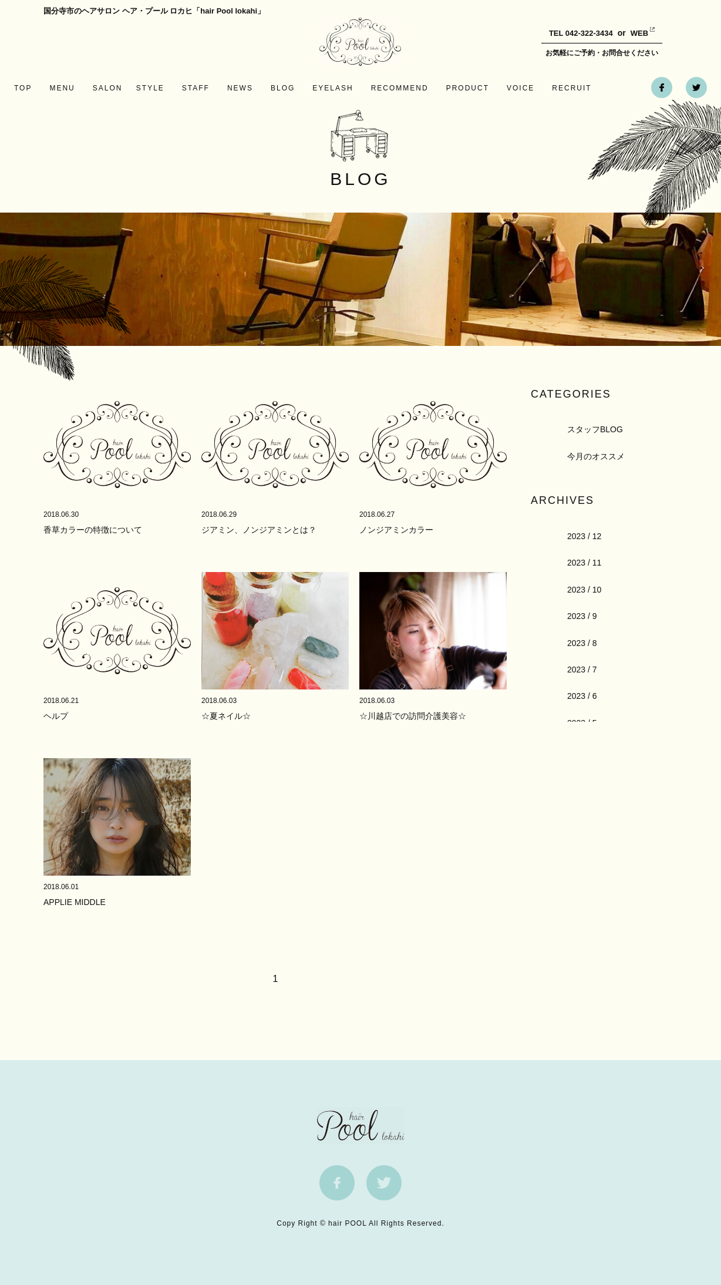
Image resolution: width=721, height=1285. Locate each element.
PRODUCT (467, 88)
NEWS (240, 88)
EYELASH (332, 88)
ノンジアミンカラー (396, 529)
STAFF (196, 88)
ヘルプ (55, 716)
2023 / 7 (582, 669)
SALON (108, 88)
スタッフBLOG (595, 429)
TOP (23, 88)
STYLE (150, 88)
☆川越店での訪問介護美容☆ (412, 716)
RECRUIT (571, 88)
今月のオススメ (596, 456)
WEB (630, 33)
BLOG (283, 88)
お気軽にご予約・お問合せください (601, 53)
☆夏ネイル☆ (226, 716)
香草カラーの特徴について (92, 529)
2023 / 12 (584, 536)
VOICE (520, 88)
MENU (62, 88)
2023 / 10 (584, 589)
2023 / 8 (582, 643)
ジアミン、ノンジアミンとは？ (258, 529)
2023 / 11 (584, 562)
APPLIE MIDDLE (74, 902)
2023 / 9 (582, 616)
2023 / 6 (582, 696)
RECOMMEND (400, 88)
